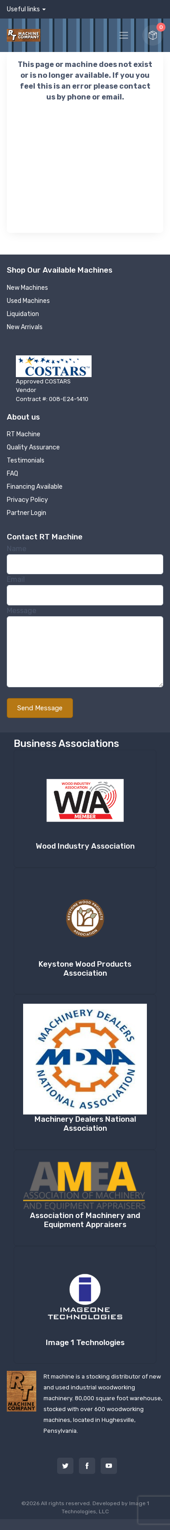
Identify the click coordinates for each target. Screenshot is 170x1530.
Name (16, 548)
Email (16, 579)
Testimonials (25, 460)
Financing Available (35, 487)
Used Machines (28, 301)
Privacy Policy (27, 500)
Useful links (23, 9)
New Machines (27, 288)
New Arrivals (25, 327)
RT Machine (23, 434)
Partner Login (26, 513)
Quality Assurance (33, 447)
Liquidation (23, 314)
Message (21, 610)
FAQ (12, 473)
